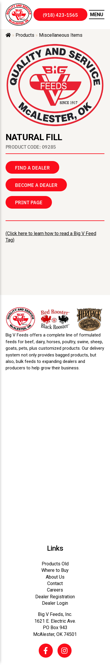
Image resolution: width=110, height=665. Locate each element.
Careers (55, 590)
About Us (55, 577)
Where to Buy (55, 570)
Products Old (55, 564)
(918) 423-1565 (60, 14)
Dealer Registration (55, 596)
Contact (55, 583)
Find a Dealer (32, 167)
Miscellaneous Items (60, 35)
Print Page (29, 202)
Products (25, 35)
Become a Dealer (36, 185)
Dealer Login (55, 603)
